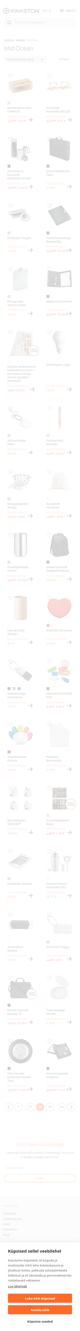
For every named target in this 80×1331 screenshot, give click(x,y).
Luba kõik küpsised (40, 1298)
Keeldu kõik (40, 1310)
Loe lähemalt (17, 1286)
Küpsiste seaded (40, 1321)
